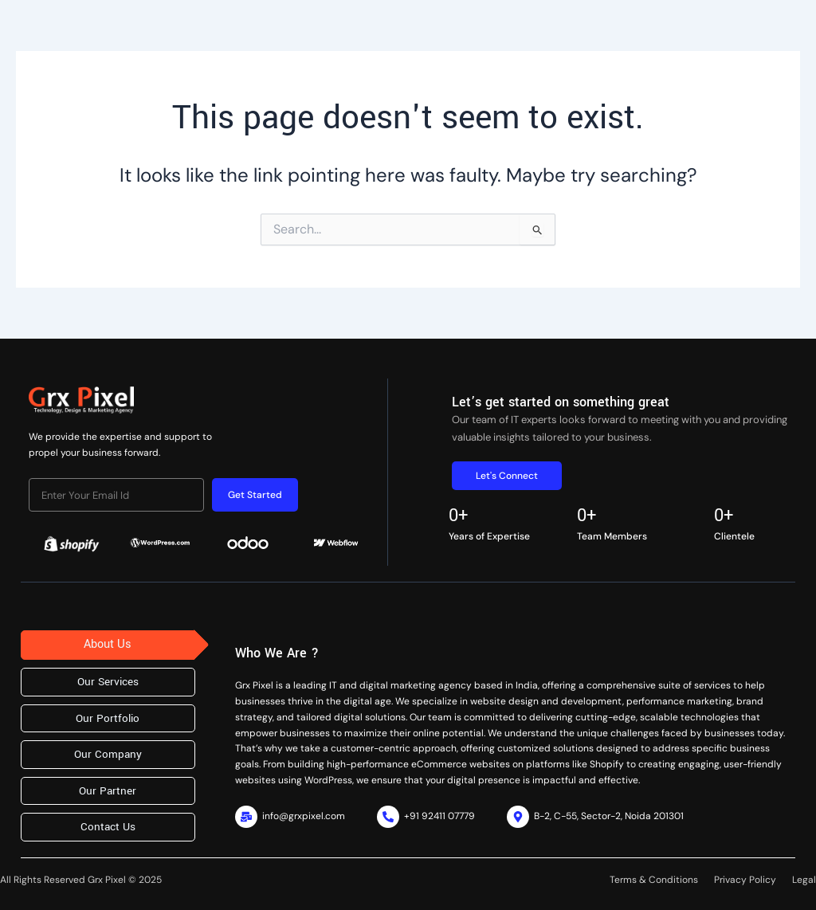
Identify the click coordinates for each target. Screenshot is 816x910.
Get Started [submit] (255, 494)
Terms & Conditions (654, 879)
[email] (116, 495)
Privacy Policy (745, 879)
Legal (804, 879)
